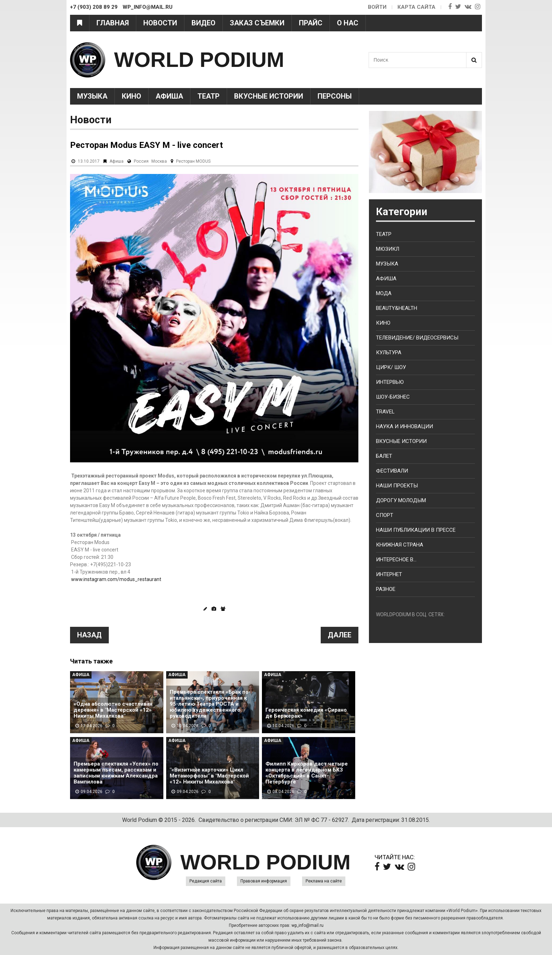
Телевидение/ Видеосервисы (417, 338)
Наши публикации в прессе (416, 530)
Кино (131, 96)
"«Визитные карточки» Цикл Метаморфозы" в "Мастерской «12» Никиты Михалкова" (209, 776)
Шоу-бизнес (393, 397)
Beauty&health (396, 308)
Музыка (92, 96)
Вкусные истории (268, 96)
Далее (339, 635)
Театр (208, 96)
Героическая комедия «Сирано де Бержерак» (306, 713)
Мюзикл (387, 249)
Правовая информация (263, 881)
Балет (384, 456)
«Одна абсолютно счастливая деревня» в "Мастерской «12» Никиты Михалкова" (113, 710)
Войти (377, 7)
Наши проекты (397, 485)
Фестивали (392, 471)
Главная (112, 23)
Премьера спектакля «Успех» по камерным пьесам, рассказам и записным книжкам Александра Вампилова (116, 773)
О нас (347, 23)
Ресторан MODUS (193, 161)
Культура (388, 352)
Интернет (389, 574)
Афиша (169, 96)
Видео (203, 23)
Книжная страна (399, 545)
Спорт (384, 515)
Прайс (310, 23)
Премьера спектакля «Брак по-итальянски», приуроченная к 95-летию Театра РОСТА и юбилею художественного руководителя (210, 704)
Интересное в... (396, 559)
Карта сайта (416, 7)
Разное (385, 589)
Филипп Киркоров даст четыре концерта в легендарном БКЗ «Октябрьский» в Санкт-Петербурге (306, 773)
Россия (141, 161)
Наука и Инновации (404, 426)
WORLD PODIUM (199, 59)
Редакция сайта (205, 881)
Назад (89, 635)
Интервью (390, 382)
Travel (385, 411)
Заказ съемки (257, 23)
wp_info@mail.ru (307, 925)
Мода (383, 293)
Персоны (335, 96)
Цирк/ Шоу (391, 367)
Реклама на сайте (324, 881)
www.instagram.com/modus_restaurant (116, 579)
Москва (159, 161)
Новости (160, 23)
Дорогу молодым (401, 500)
